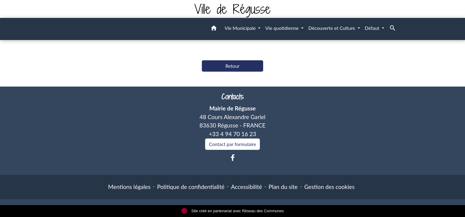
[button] (213, 29)
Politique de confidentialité (190, 186)
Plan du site (283, 186)
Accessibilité (246, 186)
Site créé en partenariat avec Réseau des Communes (232, 211)
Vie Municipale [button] (241, 28)
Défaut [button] (373, 28)
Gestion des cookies (329, 186)
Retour (232, 66)
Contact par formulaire (232, 144)
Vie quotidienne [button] (282, 28)
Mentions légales (129, 186)
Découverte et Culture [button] (332, 28)
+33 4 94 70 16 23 (232, 133)
